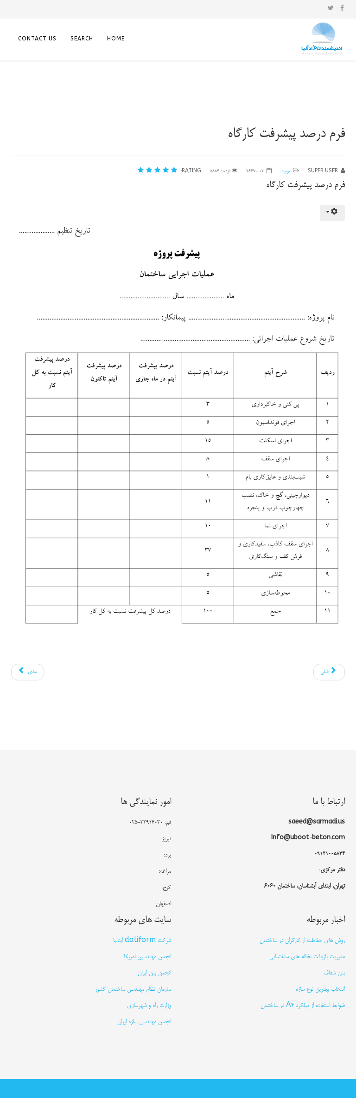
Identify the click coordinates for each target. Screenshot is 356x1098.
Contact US (37, 39)
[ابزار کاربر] (332, 213)
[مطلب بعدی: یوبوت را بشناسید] (27, 672)
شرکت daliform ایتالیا (142, 940)
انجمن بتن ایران (154, 973)
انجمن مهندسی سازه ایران (144, 1022)
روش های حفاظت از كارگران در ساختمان (302, 940)
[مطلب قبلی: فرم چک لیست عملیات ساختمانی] (329, 672)
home (116, 39)
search (81, 39)
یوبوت (285, 171)
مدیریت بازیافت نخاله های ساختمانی (307, 957)
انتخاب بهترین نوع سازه (320, 989)
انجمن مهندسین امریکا (147, 957)
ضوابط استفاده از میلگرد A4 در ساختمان (303, 1005)
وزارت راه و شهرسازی (149, 1005)
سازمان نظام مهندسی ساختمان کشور (133, 989)
